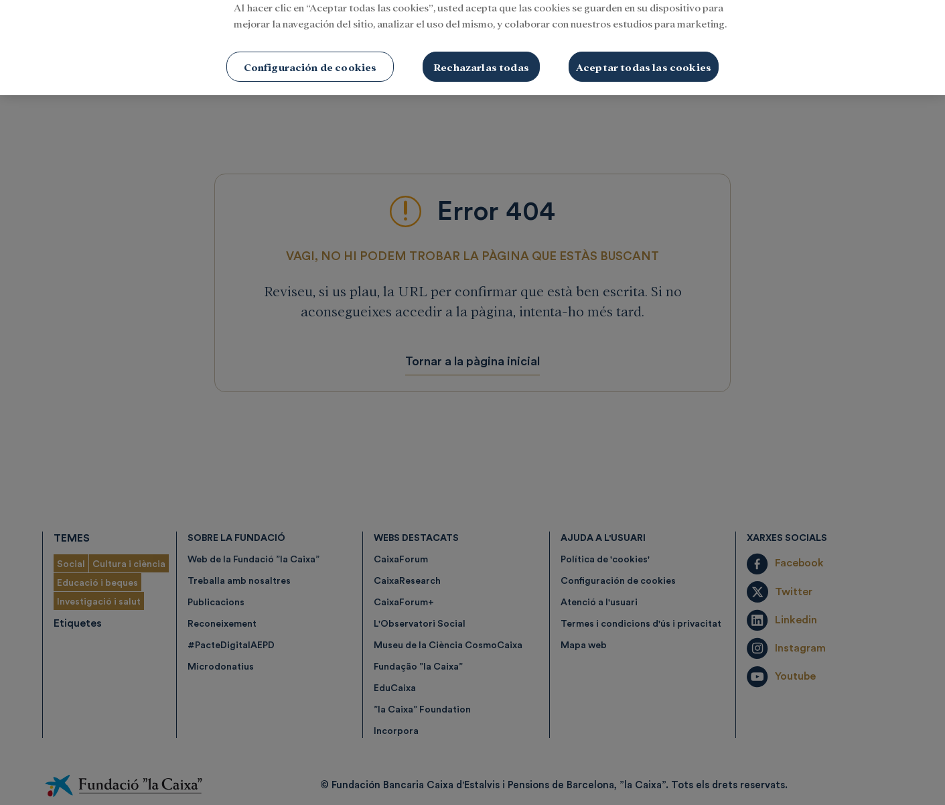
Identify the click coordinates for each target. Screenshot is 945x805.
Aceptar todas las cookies (643, 53)
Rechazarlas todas (481, 53)
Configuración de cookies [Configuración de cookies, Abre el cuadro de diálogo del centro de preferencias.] (310, 53)
